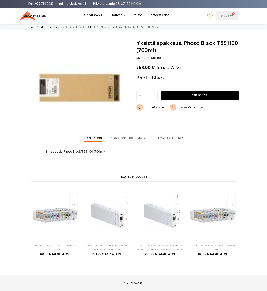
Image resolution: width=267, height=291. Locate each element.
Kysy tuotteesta (170, 138)
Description (93, 138)
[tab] (92, 138)
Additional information (130, 138)
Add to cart (200, 95)
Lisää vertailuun (186, 107)
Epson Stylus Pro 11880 (80, 27)
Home (31, 27)
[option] (79, 87)
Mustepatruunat (51, 27)
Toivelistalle (150, 107)
